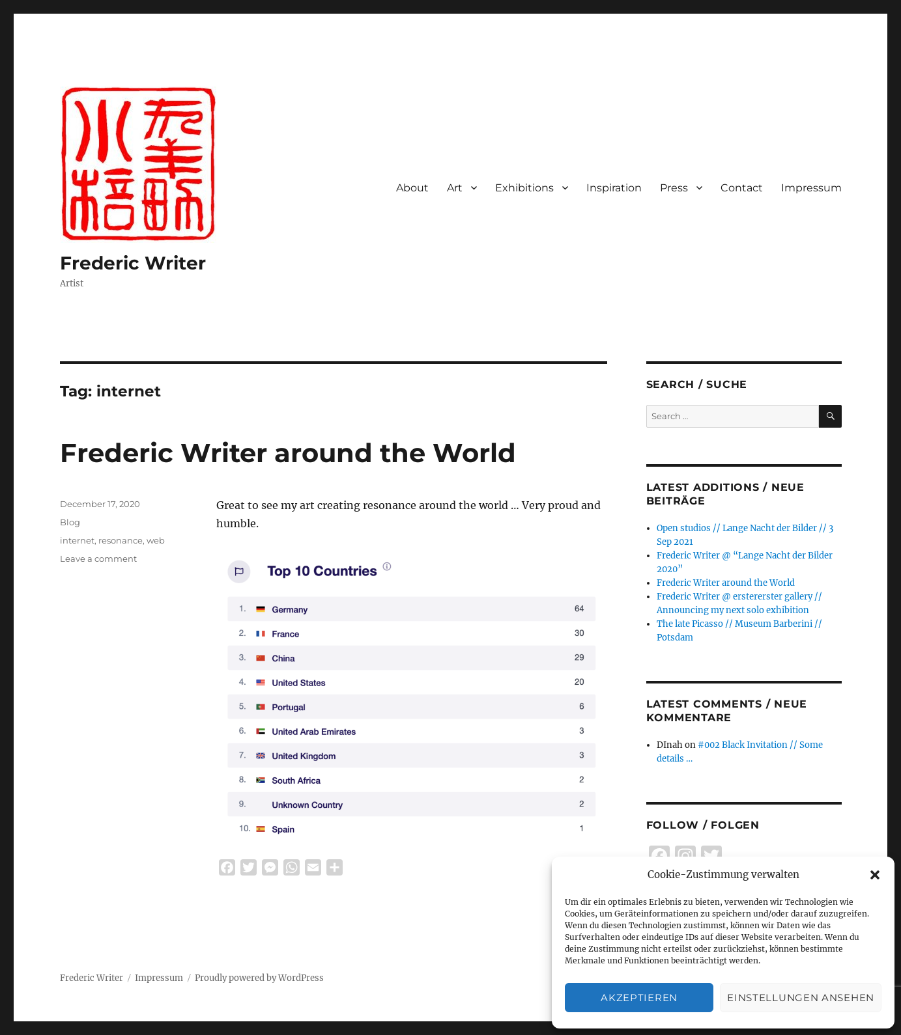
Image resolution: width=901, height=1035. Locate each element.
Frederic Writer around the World (288, 453)
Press (674, 188)
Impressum (811, 188)
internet (77, 540)
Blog (70, 522)
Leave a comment (98, 558)
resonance (120, 540)
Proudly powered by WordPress (259, 978)
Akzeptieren (639, 997)
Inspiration (614, 188)
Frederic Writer (133, 263)
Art (455, 188)
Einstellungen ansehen (800, 997)
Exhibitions (524, 188)
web (156, 540)
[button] (874, 874)
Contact (742, 188)
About (412, 188)
